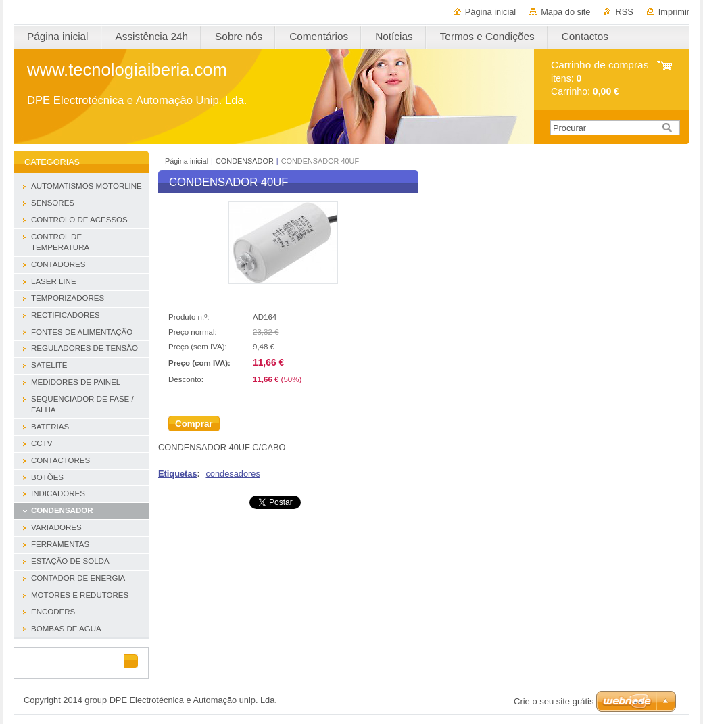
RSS (624, 12)
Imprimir (673, 12)
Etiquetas (177, 473)
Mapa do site (565, 12)
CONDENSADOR (245, 161)
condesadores (232, 473)
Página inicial (490, 12)
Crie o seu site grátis (554, 701)
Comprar (194, 423)
